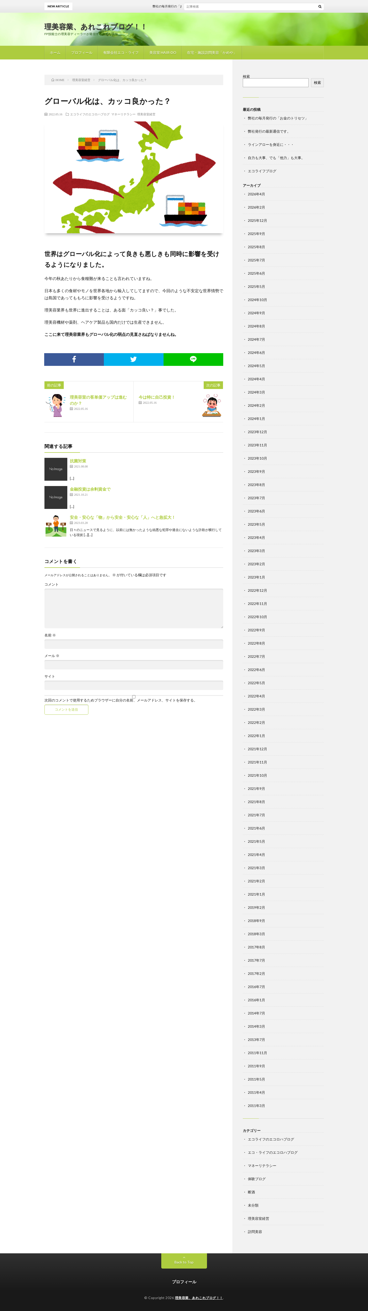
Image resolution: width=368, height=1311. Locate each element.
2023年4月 (256, 537)
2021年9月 (256, 788)
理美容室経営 (146, 114)
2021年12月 (257, 749)
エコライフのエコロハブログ (90, 114)
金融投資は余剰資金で (90, 489)
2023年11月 (257, 445)
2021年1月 (256, 894)
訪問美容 (255, 1231)
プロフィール (81, 52)
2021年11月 (257, 762)
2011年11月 (257, 1053)
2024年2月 (256, 405)
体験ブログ (257, 1179)
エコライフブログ (262, 171)
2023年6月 (256, 511)
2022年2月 (256, 722)
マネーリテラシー (123, 114)
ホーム (55, 52)
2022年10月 (257, 617)
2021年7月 (256, 815)
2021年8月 (256, 802)
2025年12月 (257, 220)
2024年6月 (256, 352)
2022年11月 (257, 603)
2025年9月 (256, 233)
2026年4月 (256, 194)
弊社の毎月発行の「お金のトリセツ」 (184, 6)
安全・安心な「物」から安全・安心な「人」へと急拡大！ (122, 517)
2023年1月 (256, 577)
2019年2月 (256, 907)
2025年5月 (256, 286)
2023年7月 (256, 498)
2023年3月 (256, 551)
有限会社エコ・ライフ (121, 52)
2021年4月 (256, 854)
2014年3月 (256, 1026)
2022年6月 (256, 669)
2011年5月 (256, 1079)
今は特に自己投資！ (157, 397)
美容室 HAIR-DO (162, 52)
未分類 (253, 1205)
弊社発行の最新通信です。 (269, 131)
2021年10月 (257, 775)
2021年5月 (256, 841)
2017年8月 (256, 947)
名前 (50, 635)
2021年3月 (256, 868)
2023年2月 (256, 564)
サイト (49, 676)
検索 (246, 76)
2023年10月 (257, 458)
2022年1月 (256, 735)
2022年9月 (256, 630)
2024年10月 (257, 300)
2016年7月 (256, 987)
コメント (51, 584)
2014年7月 (256, 1013)
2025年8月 (256, 247)
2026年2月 (256, 207)
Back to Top (184, 1262)
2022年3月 (256, 709)
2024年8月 (256, 326)
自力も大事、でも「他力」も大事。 (276, 157)
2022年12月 (257, 590)
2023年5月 (256, 524)
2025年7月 (256, 260)
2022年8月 (256, 643)
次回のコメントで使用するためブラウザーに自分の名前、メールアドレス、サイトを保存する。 (120, 700)
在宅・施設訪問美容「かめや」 (212, 52)
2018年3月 (256, 934)
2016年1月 (256, 1000)
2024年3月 (256, 392)
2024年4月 (256, 379)
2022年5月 (256, 683)
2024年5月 (256, 366)
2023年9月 (256, 471)
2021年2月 (256, 881)
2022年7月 (256, 656)
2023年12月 (257, 432)
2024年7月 (256, 339)
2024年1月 (256, 418)
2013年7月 (256, 1039)
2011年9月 (256, 1066)
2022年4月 (256, 696)
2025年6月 (256, 273)
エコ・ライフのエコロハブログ (273, 1152)
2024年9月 (256, 313)
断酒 (251, 1192)
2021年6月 (256, 828)
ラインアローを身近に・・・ (271, 144)
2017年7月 (256, 960)
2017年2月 (256, 973)
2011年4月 (256, 1092)
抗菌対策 (78, 460)
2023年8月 (256, 484)
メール (51, 656)
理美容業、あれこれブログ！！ (96, 26)
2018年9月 (256, 920)
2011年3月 (256, 1105)
